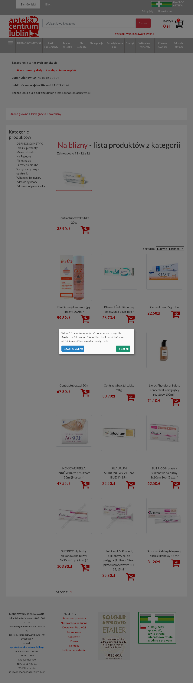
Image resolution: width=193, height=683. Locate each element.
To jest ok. (123, 348)
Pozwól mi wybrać (73, 348)
